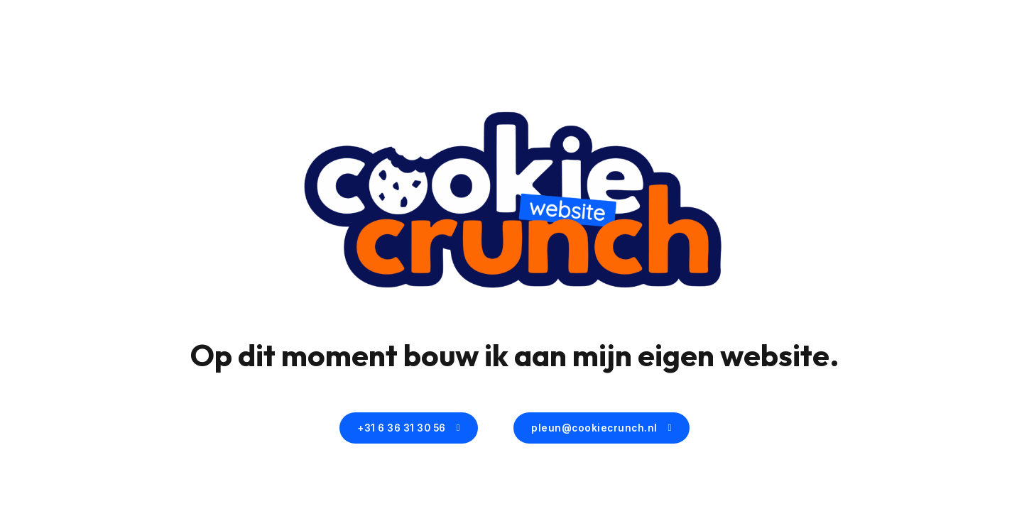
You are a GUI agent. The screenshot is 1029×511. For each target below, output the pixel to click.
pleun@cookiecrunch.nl (601, 428)
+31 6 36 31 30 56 (408, 428)
